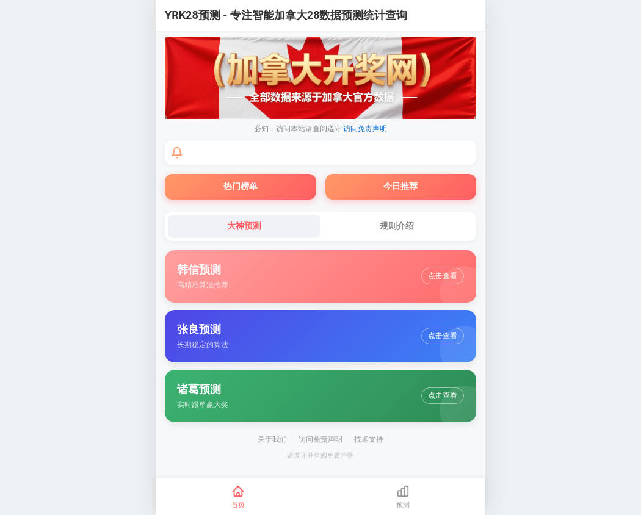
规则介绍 (397, 226)
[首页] (238, 497)
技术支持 (368, 439)
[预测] (402, 497)
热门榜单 (240, 186)
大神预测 (244, 226)
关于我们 (272, 439)
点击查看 (442, 276)
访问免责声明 (365, 128)
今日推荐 (400, 186)
